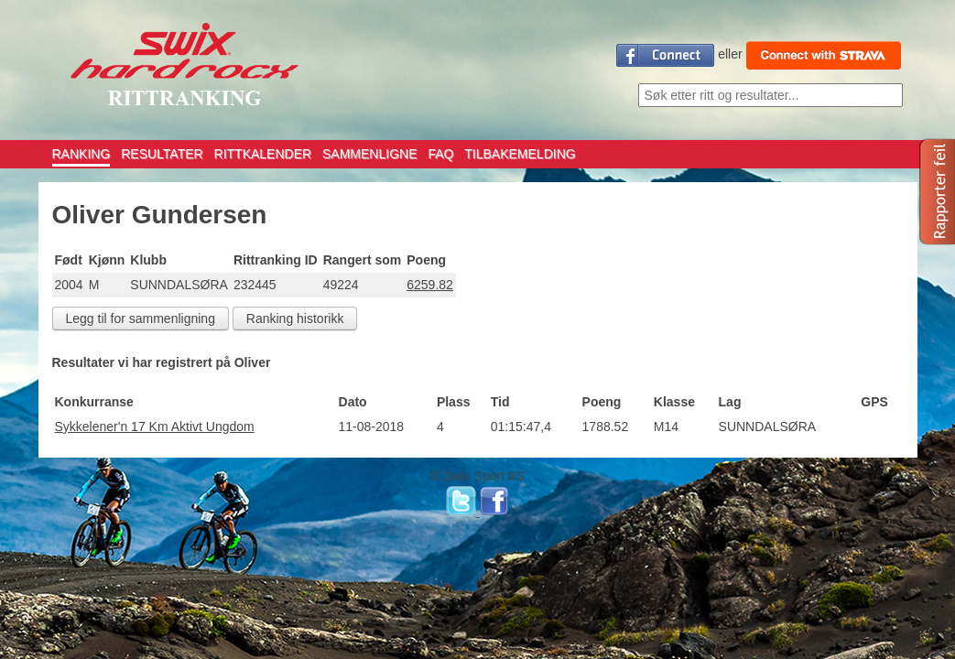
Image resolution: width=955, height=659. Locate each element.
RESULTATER (161, 153)
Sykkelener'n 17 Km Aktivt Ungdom (155, 426)
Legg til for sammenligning (140, 318)
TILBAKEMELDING (519, 153)
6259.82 (430, 284)
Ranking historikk (295, 318)
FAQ (440, 153)
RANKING (81, 153)
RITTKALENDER (263, 153)
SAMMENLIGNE (369, 153)
